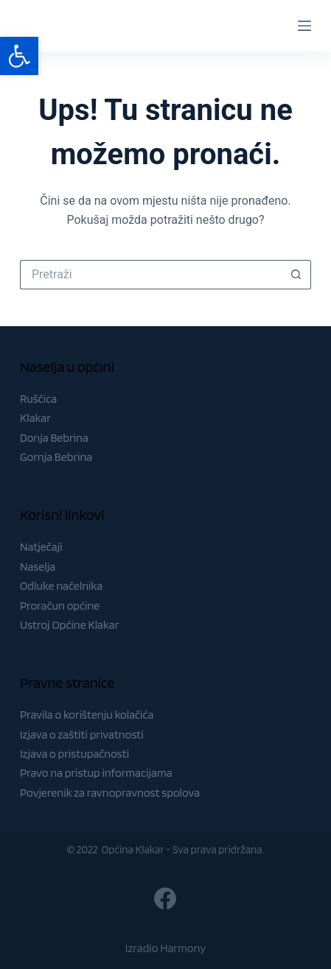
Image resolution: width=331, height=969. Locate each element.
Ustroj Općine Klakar (69, 625)
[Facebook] (165, 898)
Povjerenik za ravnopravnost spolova (110, 793)
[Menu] (304, 25)
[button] (19, 56)
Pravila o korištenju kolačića (87, 715)
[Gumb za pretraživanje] (296, 274)
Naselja (37, 567)
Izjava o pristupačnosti (74, 754)
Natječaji (41, 547)
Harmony (183, 948)
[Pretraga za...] (151, 274)
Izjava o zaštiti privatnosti (82, 734)
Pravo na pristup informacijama (96, 773)
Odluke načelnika (61, 586)
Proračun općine (60, 606)
